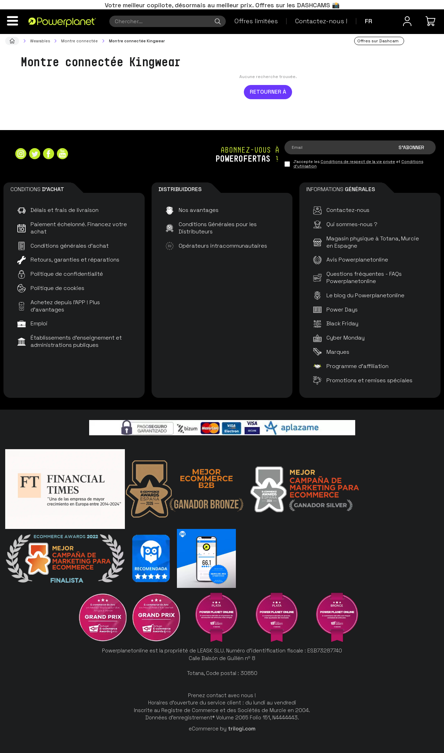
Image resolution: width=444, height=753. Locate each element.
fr (368, 21)
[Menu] (12, 20)
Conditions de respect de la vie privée (358, 161)
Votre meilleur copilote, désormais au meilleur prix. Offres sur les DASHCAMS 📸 (222, 5)
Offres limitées (256, 21)
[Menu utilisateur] (407, 21)
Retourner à (268, 91)
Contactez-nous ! (321, 21)
